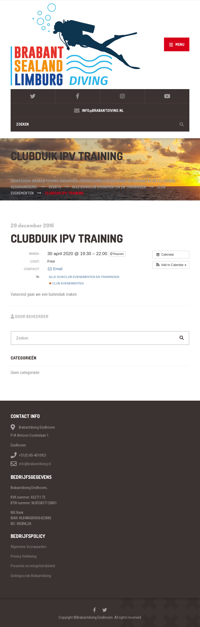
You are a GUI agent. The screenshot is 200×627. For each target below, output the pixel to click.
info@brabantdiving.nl (35, 464)
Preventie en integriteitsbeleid (33, 566)
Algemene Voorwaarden (28, 547)
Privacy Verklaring (24, 556)
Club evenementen (66, 283)
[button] (171, 265)
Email (54, 269)
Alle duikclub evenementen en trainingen (84, 276)
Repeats (117, 253)
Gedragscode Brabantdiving (31, 576)
